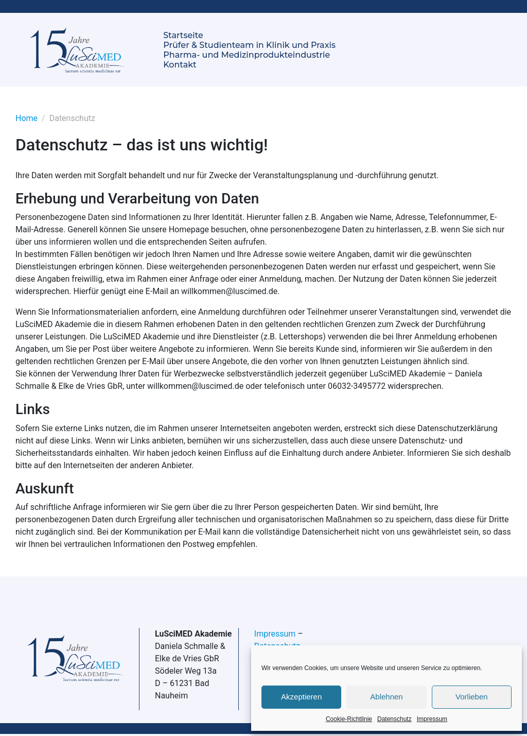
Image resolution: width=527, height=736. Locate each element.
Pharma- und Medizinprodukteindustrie (246, 55)
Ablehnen (386, 696)
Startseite (183, 35)
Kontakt (180, 65)
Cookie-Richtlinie (349, 719)
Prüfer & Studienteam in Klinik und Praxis (249, 45)
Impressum (432, 719)
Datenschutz (394, 719)
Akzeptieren (301, 696)
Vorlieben (471, 696)
